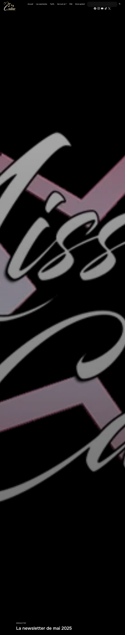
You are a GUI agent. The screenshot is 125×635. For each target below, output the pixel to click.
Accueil (30, 4)
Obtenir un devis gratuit (102, 4)
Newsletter (21, 623)
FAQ (70, 4)
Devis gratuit (80, 4)
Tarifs (52, 4)
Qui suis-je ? (61, 4)
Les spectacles (41, 4)
